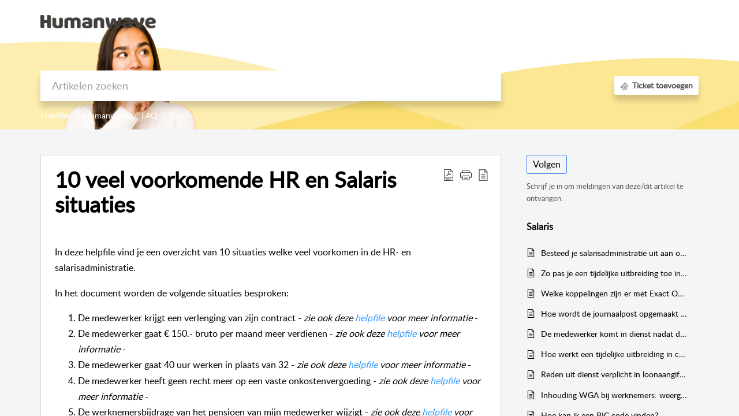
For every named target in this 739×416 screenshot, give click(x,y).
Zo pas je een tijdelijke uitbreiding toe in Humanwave (614, 273)
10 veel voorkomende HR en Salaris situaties (225, 192)
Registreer (646, 20)
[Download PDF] (448, 174)
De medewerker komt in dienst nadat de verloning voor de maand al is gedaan (614, 333)
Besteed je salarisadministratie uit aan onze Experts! (614, 252)
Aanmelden (592, 20)
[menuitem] (592, 22)
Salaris (181, 115)
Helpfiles (55, 115)
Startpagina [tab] (476, 20)
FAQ (149, 115)
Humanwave (106, 115)
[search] (270, 85)
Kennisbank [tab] (534, 20)
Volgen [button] (547, 164)
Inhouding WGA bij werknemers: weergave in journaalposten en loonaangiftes (614, 394)
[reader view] (483, 174)
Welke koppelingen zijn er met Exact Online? (614, 293)
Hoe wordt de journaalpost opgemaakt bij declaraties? (614, 313)
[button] (466, 174)
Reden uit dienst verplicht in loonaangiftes (614, 374)
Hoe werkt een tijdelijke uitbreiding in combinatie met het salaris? (614, 353)
